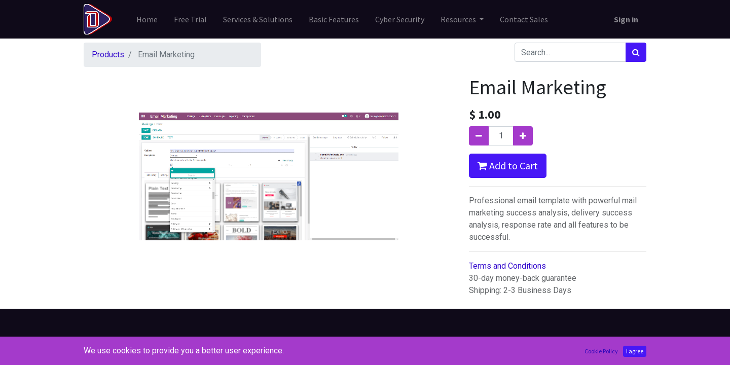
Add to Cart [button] (508, 165)
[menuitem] (147, 19)
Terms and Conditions (507, 266)
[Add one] (523, 135)
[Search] (636, 52)
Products (108, 54)
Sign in (626, 19)
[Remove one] (479, 135)
